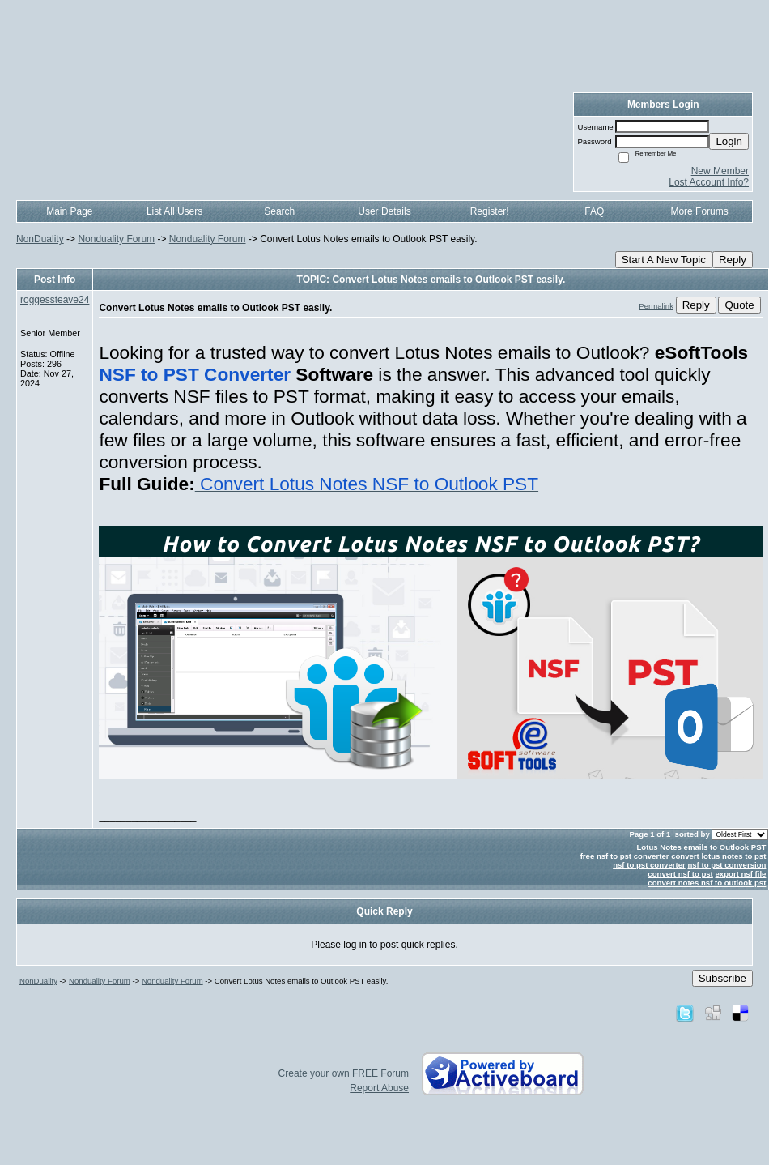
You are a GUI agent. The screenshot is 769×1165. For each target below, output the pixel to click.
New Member (720, 171)
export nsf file (741, 873)
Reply (732, 260)
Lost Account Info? (709, 182)
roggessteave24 (54, 299)
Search (279, 211)
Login (729, 141)
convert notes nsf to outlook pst (707, 882)
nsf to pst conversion (726, 864)
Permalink (656, 305)
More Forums (699, 211)
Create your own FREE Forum (343, 1073)
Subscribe (722, 978)
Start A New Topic (664, 260)
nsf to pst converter (649, 864)
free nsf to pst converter (624, 855)
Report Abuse (379, 1088)
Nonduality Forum (116, 239)
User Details (384, 211)
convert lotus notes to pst (718, 855)
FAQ (594, 211)
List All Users (174, 211)
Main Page (69, 211)
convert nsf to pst (680, 873)
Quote (739, 305)
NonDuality (40, 239)
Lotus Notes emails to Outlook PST (701, 847)
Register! (489, 211)
